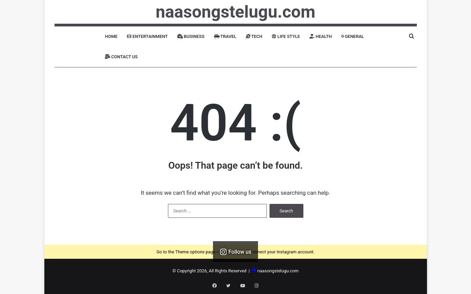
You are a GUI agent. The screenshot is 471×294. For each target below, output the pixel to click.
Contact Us (121, 56)
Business (191, 36)
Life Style (286, 36)
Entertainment (147, 36)
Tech (254, 36)
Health (320, 36)
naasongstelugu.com (278, 270)
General (352, 36)
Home (111, 36)
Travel (225, 36)
